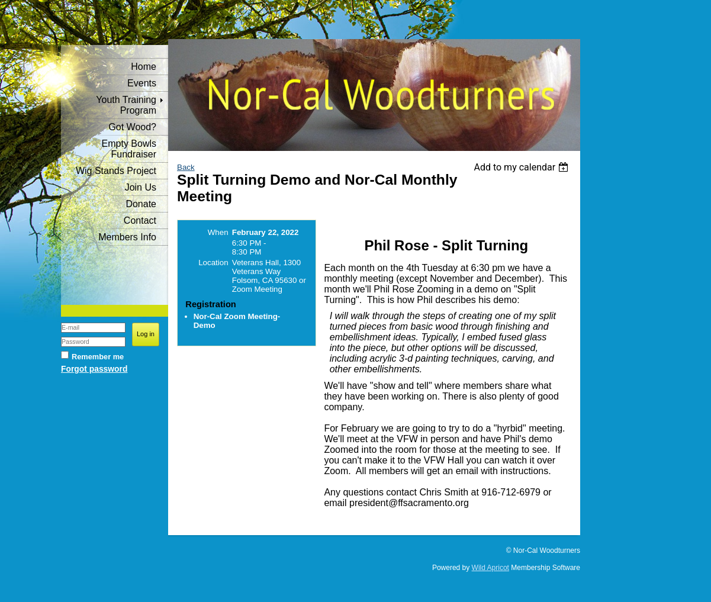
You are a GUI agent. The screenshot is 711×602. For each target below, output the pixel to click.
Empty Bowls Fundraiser (129, 149)
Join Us (140, 187)
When (218, 232)
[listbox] (522, 167)
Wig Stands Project (116, 171)
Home (143, 67)
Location (213, 262)
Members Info (127, 237)
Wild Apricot (490, 568)
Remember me (98, 356)
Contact (140, 220)
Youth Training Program (126, 105)
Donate (141, 204)
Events (141, 83)
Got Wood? (132, 127)
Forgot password (94, 369)
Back (186, 167)
